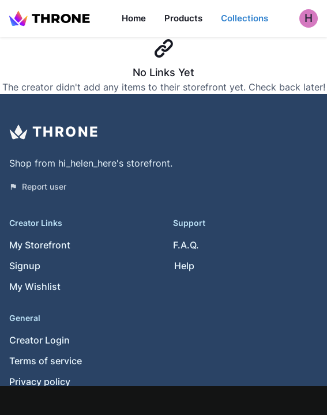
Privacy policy (39, 381)
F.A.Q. (186, 245)
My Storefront (39, 245)
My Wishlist (35, 286)
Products (183, 18)
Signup (24, 265)
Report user (37, 186)
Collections (244, 18)
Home (134, 18)
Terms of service (45, 361)
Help (184, 265)
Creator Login (39, 340)
